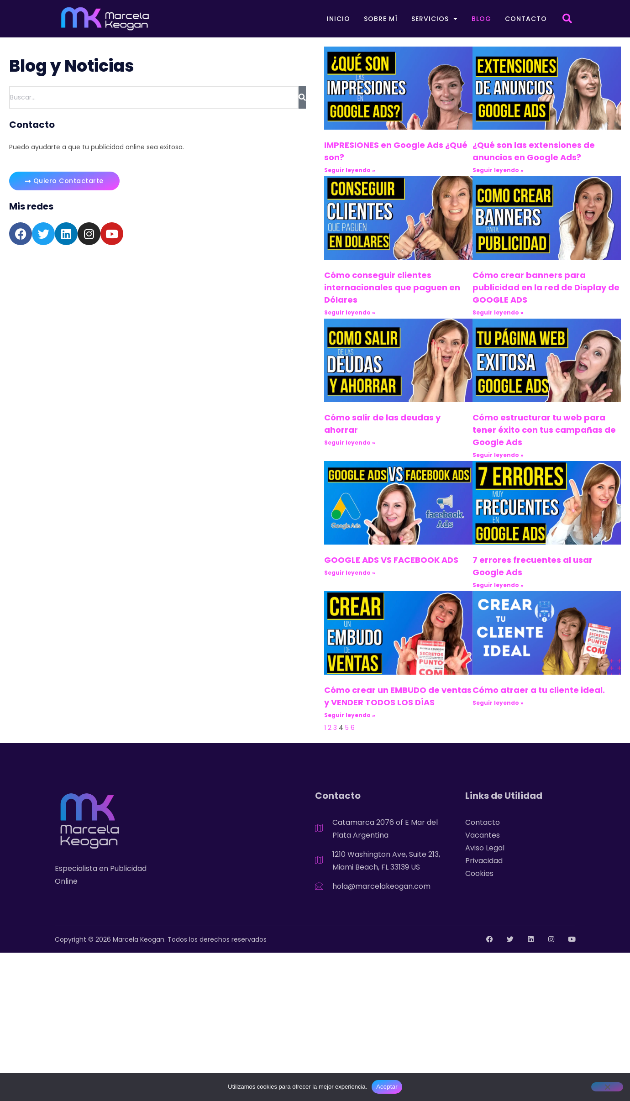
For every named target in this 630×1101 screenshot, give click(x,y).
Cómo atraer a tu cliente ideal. (538, 690)
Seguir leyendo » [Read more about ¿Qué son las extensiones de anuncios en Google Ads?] (498, 170)
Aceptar (387, 1086)
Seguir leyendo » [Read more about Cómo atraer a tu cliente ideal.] (498, 703)
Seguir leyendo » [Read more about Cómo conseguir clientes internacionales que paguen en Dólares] (349, 312)
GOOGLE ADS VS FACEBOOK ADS (391, 560)
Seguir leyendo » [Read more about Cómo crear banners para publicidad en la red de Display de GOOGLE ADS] (498, 312)
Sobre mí (381, 18)
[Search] (302, 97)
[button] (567, 18)
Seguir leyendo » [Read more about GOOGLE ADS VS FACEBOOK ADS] (349, 573)
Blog (481, 18)
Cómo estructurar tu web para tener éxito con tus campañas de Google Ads (544, 430)
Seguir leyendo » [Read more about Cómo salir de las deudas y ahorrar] (349, 442)
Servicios (434, 18)
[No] (607, 1086)
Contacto (526, 18)
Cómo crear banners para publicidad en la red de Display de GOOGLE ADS (546, 287)
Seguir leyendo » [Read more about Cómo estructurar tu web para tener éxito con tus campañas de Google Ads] (498, 455)
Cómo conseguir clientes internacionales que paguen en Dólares (392, 287)
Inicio (338, 18)
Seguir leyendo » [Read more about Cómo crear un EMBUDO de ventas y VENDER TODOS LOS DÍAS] (349, 715)
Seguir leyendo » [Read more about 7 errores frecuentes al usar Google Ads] (498, 585)
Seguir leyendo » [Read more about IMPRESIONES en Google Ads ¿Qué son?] (349, 170)
